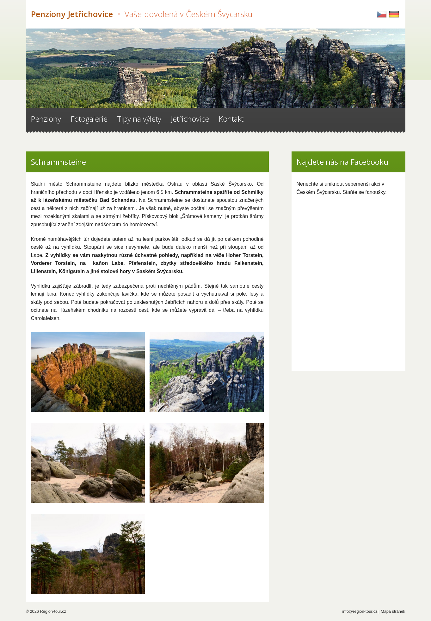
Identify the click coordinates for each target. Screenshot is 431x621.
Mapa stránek (393, 611)
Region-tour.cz (53, 611)
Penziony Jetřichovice (142, 14)
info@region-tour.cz (359, 611)
